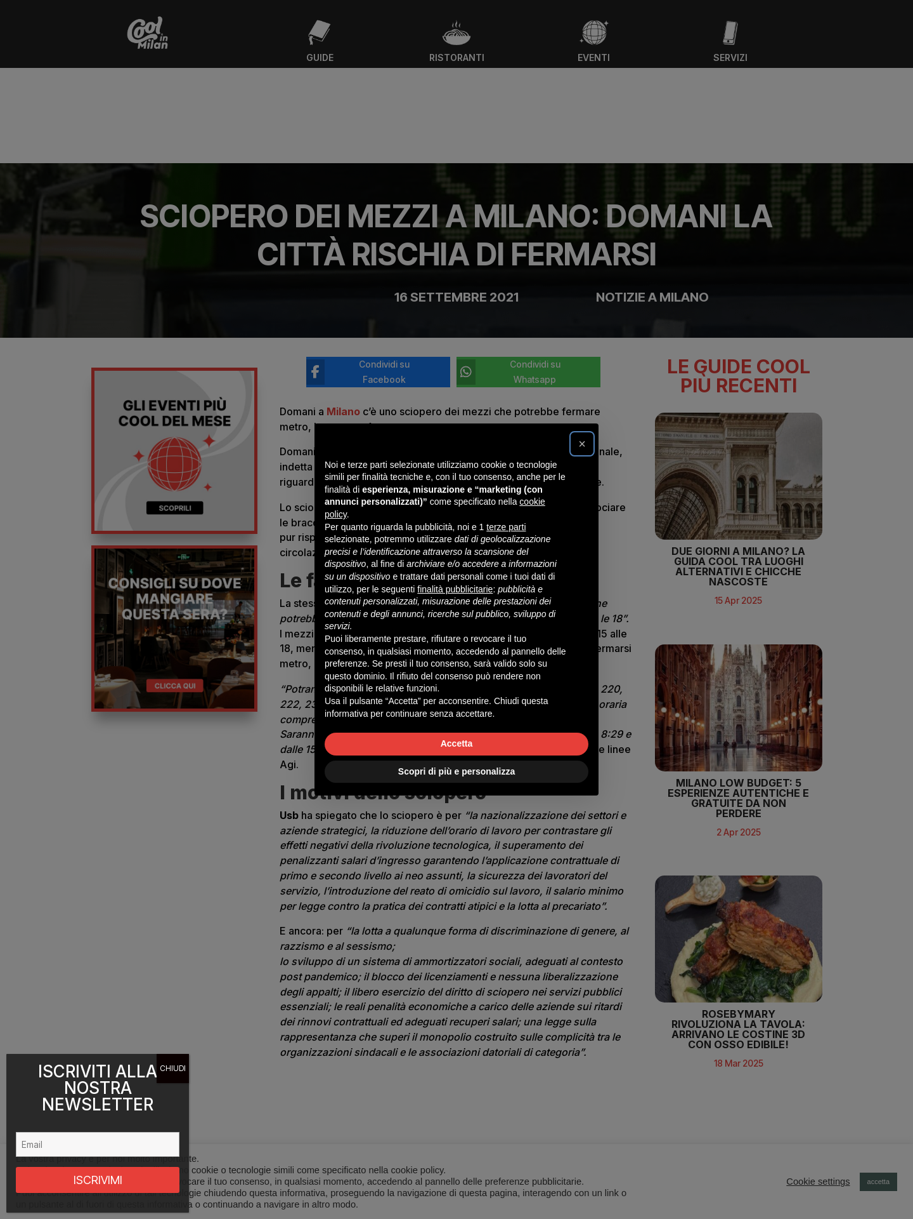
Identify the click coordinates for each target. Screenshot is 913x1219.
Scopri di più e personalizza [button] (456, 771)
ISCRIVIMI (98, 1180)
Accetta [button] (457, 743)
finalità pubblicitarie (455, 589)
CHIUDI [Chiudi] (173, 1068)
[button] (582, 444)
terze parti (506, 527)
